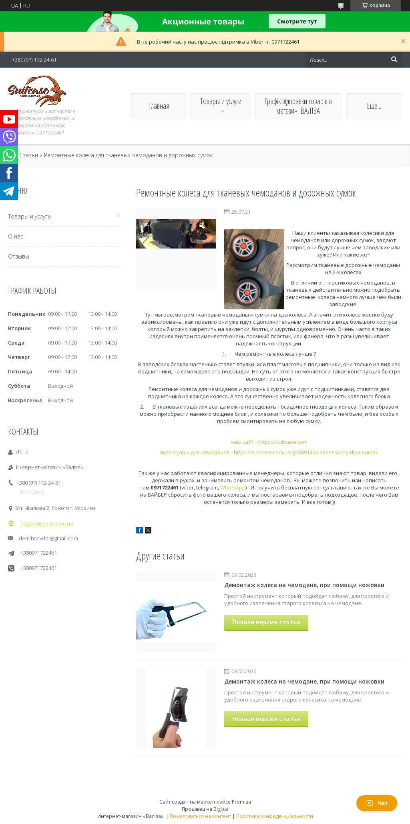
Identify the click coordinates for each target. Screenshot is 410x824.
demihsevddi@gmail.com (48, 538)
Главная (158, 105)
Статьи (28, 155)
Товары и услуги (220, 101)
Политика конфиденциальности (274, 816)
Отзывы (18, 256)
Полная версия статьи (266, 622)
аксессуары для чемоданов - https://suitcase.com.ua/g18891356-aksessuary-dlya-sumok (269, 452)
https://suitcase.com (283, 441)
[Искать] (394, 60)
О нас (15, 236)
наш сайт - (244, 441)
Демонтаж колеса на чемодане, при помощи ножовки (304, 585)
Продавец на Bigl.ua (205, 809)
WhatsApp (232, 487)
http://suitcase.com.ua (46, 523)
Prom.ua (241, 801)
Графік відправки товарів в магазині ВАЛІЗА (298, 106)
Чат (377, 803)
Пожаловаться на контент (200, 816)
